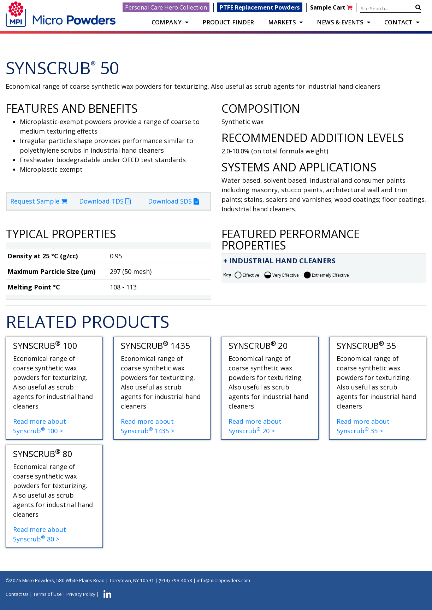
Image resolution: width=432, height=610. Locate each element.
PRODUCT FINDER (228, 22)
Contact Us (17, 594)
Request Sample (38, 201)
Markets (282, 22)
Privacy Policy (80, 594)
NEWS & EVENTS (340, 22)
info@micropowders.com (223, 580)
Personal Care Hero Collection (166, 7)
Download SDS (173, 201)
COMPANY (167, 22)
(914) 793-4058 (175, 580)
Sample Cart (332, 7)
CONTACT (398, 22)
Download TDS (105, 201)
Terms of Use (47, 594)
